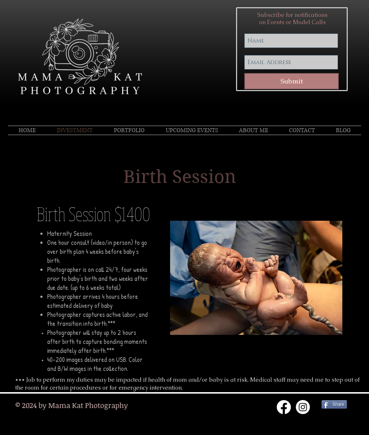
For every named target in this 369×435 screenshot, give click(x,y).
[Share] (334, 404)
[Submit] (291, 81)
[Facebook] (284, 407)
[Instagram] (303, 407)
